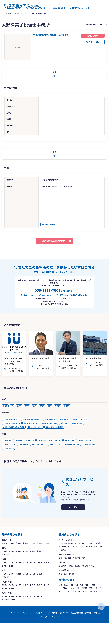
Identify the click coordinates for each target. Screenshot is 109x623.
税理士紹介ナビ (6, 14)
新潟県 (4, 562)
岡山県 (18, 585)
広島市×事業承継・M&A (49, 423)
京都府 (11, 573)
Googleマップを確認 (48, 224)
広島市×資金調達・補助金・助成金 (13, 427)
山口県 (32, 585)
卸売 (76, 584)
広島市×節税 (64, 423)
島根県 (11, 585)
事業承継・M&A (79, 557)
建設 (60, 584)
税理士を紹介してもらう (35, 8)
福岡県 (4, 596)
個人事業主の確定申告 (83, 543)
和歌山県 (5, 577)
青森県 (11, 543)
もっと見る (72, 507)
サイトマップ (10, 613)
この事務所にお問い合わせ (53, 240)
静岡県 (4, 565)
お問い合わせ (92, 35)
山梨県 (32, 562)
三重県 (32, 573)
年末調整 (97, 543)
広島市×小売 (30, 440)
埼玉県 (25, 551)
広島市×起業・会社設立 (31, 423)
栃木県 (11, 551)
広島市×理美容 (23, 444)
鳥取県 (4, 585)
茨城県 (4, 551)
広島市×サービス (55, 444)
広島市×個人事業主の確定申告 (32, 419)
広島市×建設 (7, 440)
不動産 (92, 584)
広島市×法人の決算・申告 (11, 419)
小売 (71, 584)
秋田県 (32, 543)
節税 (100, 546)
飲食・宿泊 (84, 584)
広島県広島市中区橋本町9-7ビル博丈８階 (52, 35)
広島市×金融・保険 (9, 444)
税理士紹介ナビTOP (12, 8)
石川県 (18, 562)
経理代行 (62, 546)
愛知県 (11, 565)
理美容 (84, 588)
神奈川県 (5, 554)
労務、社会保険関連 (67, 573)
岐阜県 (46, 562)
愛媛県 (4, 588)
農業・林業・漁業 (75, 591)
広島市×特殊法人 (8, 448)
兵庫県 (18, 573)
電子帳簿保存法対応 (89, 546)
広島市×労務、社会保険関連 (54, 427)
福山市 (34, 406)
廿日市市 (66, 406)
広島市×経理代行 (64, 419)
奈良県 (25, 573)
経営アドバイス (88, 565)
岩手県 (18, 543)
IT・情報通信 (64, 588)
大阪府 (4, 573)
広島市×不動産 (69, 440)
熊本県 (25, 596)
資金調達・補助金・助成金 (69, 565)
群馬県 (18, 551)
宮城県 (25, 543)
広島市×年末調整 (50, 419)
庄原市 (50, 406)
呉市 (12, 406)
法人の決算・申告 (66, 543)
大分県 (32, 596)
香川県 (46, 585)
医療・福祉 (87, 591)
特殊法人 (97, 591)
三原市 (27, 406)
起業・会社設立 (65, 557)
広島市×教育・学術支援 (39, 444)
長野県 (39, 562)
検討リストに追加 (93, 42)
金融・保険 (75, 588)
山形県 (39, 543)
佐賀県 (11, 596)
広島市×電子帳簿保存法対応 (11, 423)
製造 (66, 584)
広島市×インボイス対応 (80, 419)
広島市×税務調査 (77, 423)
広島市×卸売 (42, 440)
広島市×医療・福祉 (89, 444)
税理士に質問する (57, 8)
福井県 (25, 562)
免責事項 (39, 613)
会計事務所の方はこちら (78, 8)
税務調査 (62, 549)
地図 (54, 72)
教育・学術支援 (95, 588)
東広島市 (57, 406)
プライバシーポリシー (25, 613)
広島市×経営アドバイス (35, 427)
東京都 (39, 551)
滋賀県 (39, 573)
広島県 (17, 14)
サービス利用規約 (51, 613)
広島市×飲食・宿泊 (55, 440)
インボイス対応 (74, 546)
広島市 (25, 14)
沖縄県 (13, 599)
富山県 (11, 562)
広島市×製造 (19, 440)
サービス (62, 591)
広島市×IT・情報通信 (84, 440)
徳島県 (39, 585)
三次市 (42, 406)
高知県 (11, 588)
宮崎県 (39, 596)
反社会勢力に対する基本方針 (81, 613)
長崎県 (18, 596)
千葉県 (32, 551)
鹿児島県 (5, 599)
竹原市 (19, 406)
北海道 (4, 543)
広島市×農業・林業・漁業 (71, 444)
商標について (64, 613)
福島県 (46, 543)
